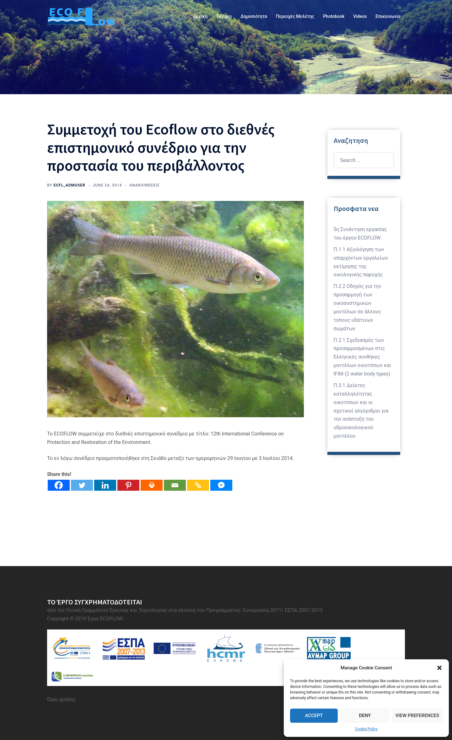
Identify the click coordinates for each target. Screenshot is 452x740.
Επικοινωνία (388, 16)
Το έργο (224, 16)
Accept (314, 715)
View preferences (417, 715)
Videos (360, 16)
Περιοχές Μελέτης (295, 16)
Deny (365, 715)
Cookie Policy (366, 729)
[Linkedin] (105, 485)
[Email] (175, 485)
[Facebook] (59, 485)
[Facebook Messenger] (221, 485)
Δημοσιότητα (253, 16)
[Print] (152, 485)
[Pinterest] (128, 485)
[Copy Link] (198, 485)
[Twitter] (82, 485)
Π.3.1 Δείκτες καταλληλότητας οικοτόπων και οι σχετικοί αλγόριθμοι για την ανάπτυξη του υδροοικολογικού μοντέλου (361, 410)
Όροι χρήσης (61, 699)
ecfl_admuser (69, 185)
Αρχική (200, 16)
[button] (439, 668)
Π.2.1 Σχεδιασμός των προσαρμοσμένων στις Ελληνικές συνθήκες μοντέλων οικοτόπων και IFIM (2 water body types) (362, 357)
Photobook (333, 16)
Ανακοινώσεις (144, 185)
